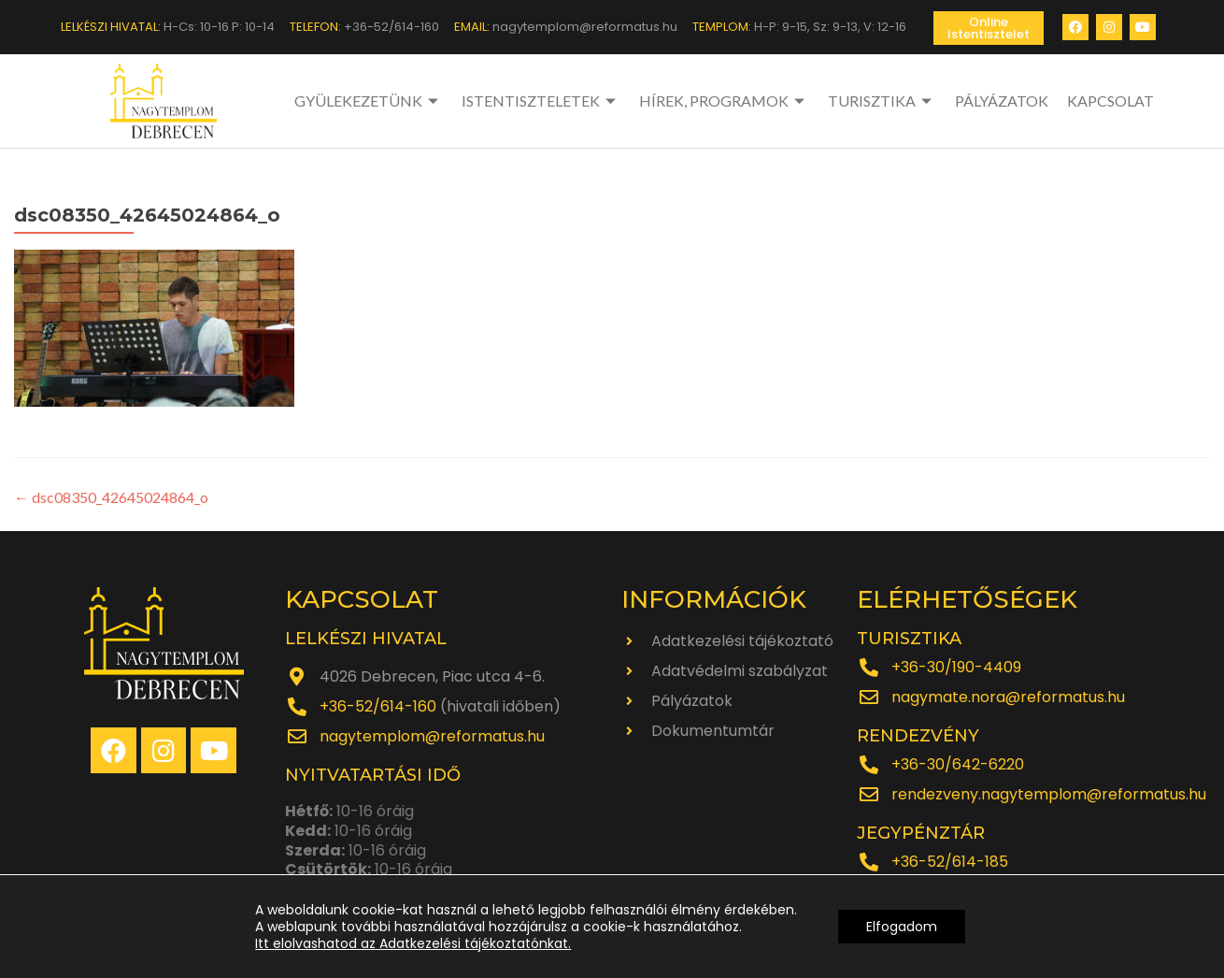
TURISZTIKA (882, 100)
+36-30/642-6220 (957, 764)
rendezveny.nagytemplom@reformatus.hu (1048, 794)
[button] (988, 28)
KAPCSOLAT (1110, 100)
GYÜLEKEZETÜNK (368, 100)
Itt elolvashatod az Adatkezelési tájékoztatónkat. (413, 943)
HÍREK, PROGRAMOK (724, 100)
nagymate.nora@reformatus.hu (1008, 697)
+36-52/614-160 (378, 706)
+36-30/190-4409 (956, 667)
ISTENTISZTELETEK (541, 100)
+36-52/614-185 (949, 861)
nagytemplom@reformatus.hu (432, 736)
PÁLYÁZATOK (1001, 100)
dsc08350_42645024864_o (111, 497)
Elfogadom (901, 926)
